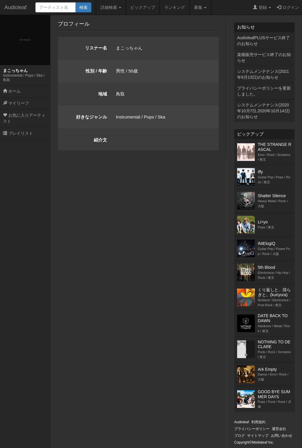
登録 (262, 7)
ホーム (12, 91)
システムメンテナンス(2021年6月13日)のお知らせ (263, 74)
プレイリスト (18, 133)
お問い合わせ (281, 436)
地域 (102, 93)
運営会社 (279, 429)
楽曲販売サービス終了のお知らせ (264, 57)
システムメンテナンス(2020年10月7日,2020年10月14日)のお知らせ (263, 111)
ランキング (174, 7)
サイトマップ (257, 436)
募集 (200, 7)
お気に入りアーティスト (24, 118)
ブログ (239, 436)
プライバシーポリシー (252, 429)
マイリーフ (16, 103)
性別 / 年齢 (96, 70)
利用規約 (258, 422)
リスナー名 (96, 47)
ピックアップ (142, 7)
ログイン (288, 7)
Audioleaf (15, 7)
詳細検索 (111, 7)
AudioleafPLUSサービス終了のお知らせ (263, 40)
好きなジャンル (91, 116)
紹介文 (100, 139)
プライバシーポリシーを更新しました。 (264, 91)
